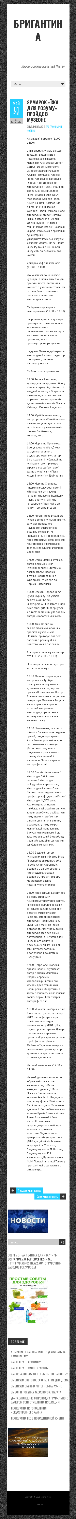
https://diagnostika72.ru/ (25, 1263)
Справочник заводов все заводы (34, 1265)
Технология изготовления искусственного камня (29, 1410)
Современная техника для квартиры (32, 1255)
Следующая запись (47, 1196)
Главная (39, 1504)
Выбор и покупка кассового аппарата (36, 1392)
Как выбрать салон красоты (29, 1368)
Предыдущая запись (29, 1190)
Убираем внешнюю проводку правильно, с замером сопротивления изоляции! (39, 1400)
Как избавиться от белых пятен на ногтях (39, 1374)
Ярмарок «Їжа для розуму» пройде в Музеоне (42, 110)
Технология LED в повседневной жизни (37, 1418)
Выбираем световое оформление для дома (40, 1380)
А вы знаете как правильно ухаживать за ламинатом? (38, 1354)
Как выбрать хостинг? (26, 1362)
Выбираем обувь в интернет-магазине (36, 1386)
